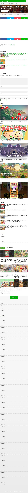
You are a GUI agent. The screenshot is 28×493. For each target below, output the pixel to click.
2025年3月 (3, 337)
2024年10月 (3, 349)
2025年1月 (3, 342)
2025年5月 (3, 332)
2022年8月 (3, 412)
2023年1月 (3, 400)
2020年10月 (3, 465)
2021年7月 (3, 443)
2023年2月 (3, 397)
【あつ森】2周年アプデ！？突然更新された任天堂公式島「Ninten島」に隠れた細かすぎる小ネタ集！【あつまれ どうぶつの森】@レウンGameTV (16, 54)
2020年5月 (3, 477)
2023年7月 (3, 385)
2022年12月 (3, 402)
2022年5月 (3, 419)
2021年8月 (3, 441)
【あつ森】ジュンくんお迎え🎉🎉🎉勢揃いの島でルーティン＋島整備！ (10, 140)
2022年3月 (3, 424)
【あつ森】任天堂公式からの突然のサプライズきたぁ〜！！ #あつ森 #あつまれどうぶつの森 (7, 260)
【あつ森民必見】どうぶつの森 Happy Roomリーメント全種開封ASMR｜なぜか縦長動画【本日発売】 (6, 275)
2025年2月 (3, 339)
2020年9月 (3, 467)
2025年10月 (3, 320)
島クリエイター (5, 3)
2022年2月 (3, 426)
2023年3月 (3, 395)
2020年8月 (3, 470)
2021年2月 (3, 455)
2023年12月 (3, 373)
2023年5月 (3, 390)
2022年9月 (3, 409)
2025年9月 (3, 322)
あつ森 (16, 3)
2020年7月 (3, 472)
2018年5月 (3, 484)
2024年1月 (3, 371)
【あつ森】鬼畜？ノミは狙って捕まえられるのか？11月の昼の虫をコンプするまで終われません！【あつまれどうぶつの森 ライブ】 (20, 276)
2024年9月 (3, 351)
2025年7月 (3, 327)
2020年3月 (3, 482)
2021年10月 (3, 436)
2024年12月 (3, 344)
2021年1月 (3, 458)
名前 (1, 86)
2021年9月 (3, 438)
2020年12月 (3, 460)
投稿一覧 (12, 44)
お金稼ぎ (12, 3)
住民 (9, 3)
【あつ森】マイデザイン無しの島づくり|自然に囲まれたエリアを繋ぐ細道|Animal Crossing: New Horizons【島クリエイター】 (20, 261)
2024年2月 (3, 368)
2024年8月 (3, 354)
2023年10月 (3, 378)
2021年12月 (3, 431)
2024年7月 (3, 356)
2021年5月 (3, 448)
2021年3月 (3, 453)
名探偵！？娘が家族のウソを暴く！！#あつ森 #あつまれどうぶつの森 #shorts (11, 198)
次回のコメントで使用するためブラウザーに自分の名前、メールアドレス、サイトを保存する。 (13, 98)
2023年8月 (3, 383)
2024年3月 (3, 366)
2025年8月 (3, 325)
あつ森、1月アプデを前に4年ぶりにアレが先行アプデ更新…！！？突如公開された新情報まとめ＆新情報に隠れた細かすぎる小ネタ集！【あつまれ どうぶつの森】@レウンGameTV (16, 226)
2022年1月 (3, 429)
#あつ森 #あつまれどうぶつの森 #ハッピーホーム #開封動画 (20, 289)
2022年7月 (3, 414)
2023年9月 (3, 380)
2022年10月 (3, 407)
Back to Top (14, 297)
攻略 (1, 3)
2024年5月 (3, 361)
